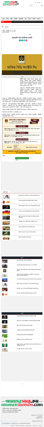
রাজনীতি (15, 19)
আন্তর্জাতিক (21, 19)
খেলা (26, 19)
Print (30, 34)
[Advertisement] (30, 9)
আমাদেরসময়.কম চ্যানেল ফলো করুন (22, 158)
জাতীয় (11, 19)
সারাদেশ (38, 19)
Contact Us (35, 425)
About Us (13, 425)
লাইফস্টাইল (7, 27)
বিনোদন (29, 19)
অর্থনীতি (34, 19)
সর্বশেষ (7, 19)
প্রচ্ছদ (3, 19)
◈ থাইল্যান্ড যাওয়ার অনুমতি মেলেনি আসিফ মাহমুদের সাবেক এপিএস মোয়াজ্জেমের (25, 21)
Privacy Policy (28, 425)
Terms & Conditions (20, 425)
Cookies (40, 425)
